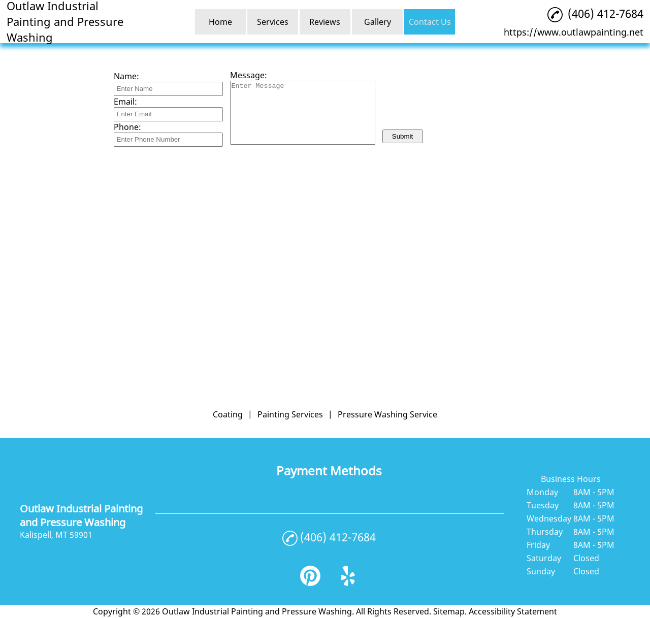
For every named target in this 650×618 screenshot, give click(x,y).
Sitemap (449, 611)
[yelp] (348, 583)
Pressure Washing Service (387, 414)
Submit (402, 136)
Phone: (127, 127)
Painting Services (290, 414)
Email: (125, 101)
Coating (228, 414)
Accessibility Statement (513, 611)
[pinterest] (310, 583)
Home (220, 21)
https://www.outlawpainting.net (573, 32)
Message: (248, 75)
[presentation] (459, 104)
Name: (126, 76)
